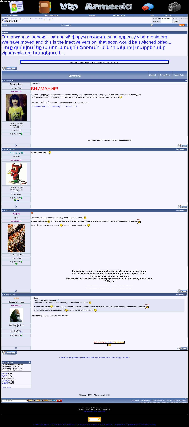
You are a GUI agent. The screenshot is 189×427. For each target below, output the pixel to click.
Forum (25, 19)
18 (63, 425)
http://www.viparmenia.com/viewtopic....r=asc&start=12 (54, 106)
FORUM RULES (119, 15)
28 (85, 425)
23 (74, 425)
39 (109, 425)
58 (150, 425)
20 (68, 425)
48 (129, 425)
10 (46, 425)
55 (144, 425)
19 (65, 425)
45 (122, 425)
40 (111, 425)
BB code (5, 373)
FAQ (152, 15)
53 (139, 425)
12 (50, 425)
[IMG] (3, 377)
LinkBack (152, 75)
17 (61, 425)
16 (59, 425)
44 (120, 425)
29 (87, 425)
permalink (182, 149)
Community (66, 25)
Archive (169, 400)
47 (126, 425)
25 (78, 425)
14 (55, 425)
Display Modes (179, 75)
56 (146, 425)
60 (155, 425)
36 (102, 425)
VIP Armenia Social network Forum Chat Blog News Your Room (163, 402)
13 (52, 425)
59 (153, 425)
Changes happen (47, 19)
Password (156, 21)
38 (107, 425)
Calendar (168, 15)
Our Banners (145, 400)
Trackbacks (6, 380)
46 (124, 425)
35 (100, 425)
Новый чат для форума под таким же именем (77, 357)
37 (105, 425)
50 (133, 425)
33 (96, 425)
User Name (157, 18)
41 (113, 425)
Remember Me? (180, 19)
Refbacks (5, 383)
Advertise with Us (158, 400)
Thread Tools (165, 75)
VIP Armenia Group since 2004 (94, 411)
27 (83, 425)
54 (142, 425)
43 (118, 425)
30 (89, 425)
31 (92, 425)
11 (48, 425)
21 (70, 425)
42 (115, 425)
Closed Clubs (34, 19)
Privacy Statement (180, 400)
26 (81, 425)
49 (131, 425)
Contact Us (135, 400)
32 (94, 425)
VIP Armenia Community (12, 19)
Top (186, 399)
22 (72, 425)
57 (148, 425)
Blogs (5, 25)
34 (98, 425)
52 (137, 425)
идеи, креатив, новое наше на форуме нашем (111, 357)
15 (21, 332)
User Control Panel (8, 1)
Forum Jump (12, 15)
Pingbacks (5, 382)
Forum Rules (6, 387)
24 (76, 425)
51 (135, 425)
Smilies (4, 375)
